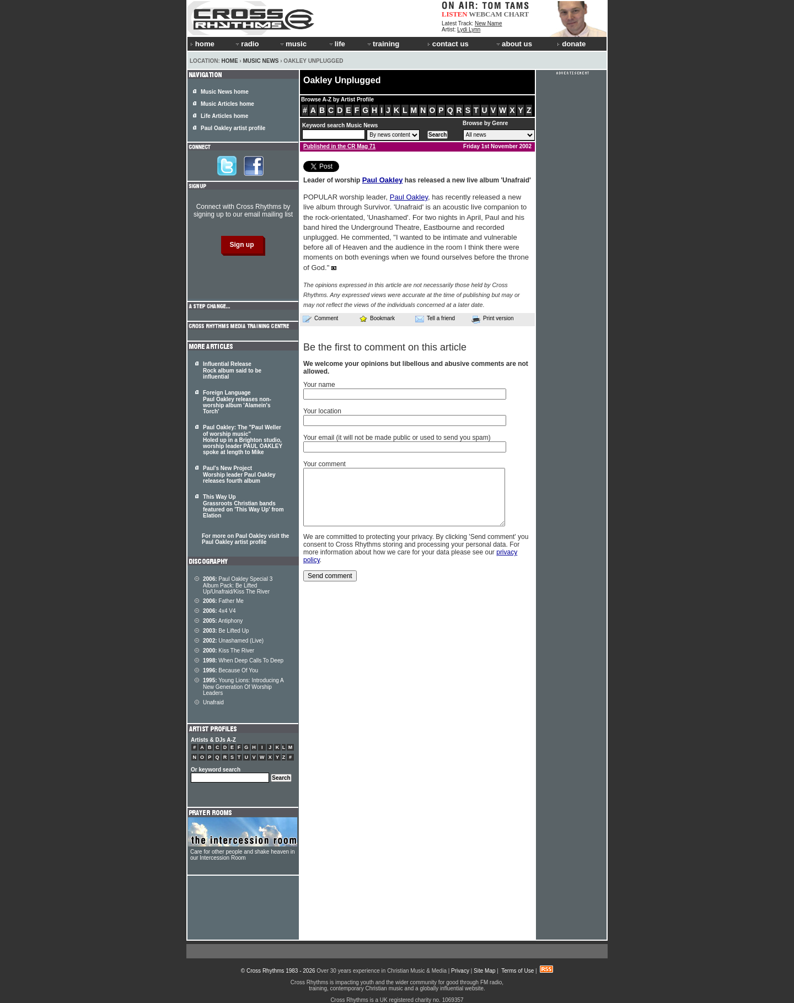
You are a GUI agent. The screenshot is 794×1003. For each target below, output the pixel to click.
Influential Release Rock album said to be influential (232, 370)
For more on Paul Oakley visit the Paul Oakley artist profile (245, 539)
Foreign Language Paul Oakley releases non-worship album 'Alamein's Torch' (237, 402)
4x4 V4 (219, 611)
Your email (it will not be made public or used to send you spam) (397, 437)
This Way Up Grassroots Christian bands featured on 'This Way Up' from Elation (243, 506)
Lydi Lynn (468, 29)
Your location (322, 411)
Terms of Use (517, 971)
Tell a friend (435, 318)
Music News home (225, 92)
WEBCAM (485, 14)
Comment (320, 318)
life (336, 44)
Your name (319, 385)
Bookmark (377, 318)
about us (513, 44)
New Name (488, 23)
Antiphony (223, 621)
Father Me (223, 601)
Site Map (484, 971)
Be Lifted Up (226, 631)
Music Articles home (227, 104)
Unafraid (213, 702)
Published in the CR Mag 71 (339, 146)
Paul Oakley (382, 180)
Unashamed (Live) (233, 641)
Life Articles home (224, 116)
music (293, 44)
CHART (516, 14)
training (382, 44)
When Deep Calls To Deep (243, 660)
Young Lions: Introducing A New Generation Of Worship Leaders (243, 686)
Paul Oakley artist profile (233, 128)
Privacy (460, 971)
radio (246, 44)
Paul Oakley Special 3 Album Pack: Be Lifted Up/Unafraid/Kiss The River (237, 585)
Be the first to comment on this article (384, 347)
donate (571, 44)
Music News (260, 61)
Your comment (324, 464)
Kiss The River (228, 651)
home (202, 44)
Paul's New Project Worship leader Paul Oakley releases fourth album (239, 474)
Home (230, 61)
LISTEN (455, 14)
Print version (492, 319)
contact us (448, 44)
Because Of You (230, 670)
